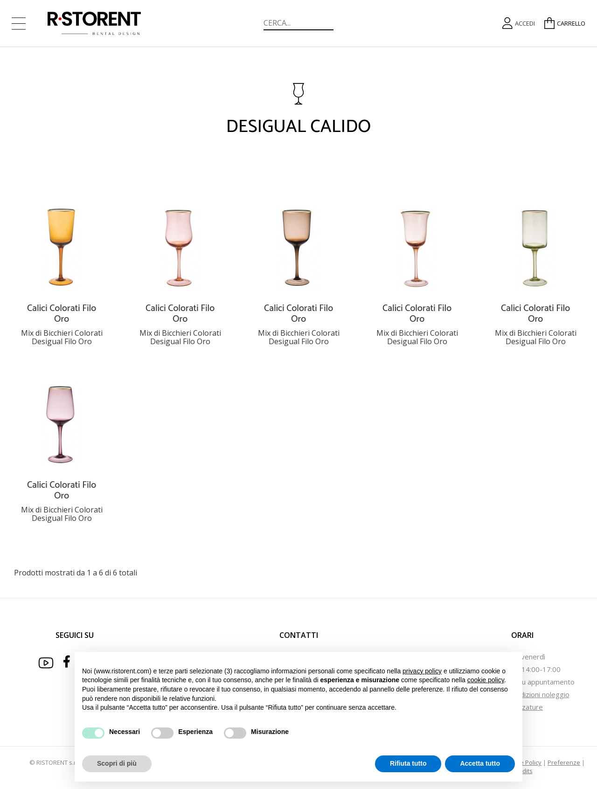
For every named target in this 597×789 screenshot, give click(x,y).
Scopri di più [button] (117, 763)
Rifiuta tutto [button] (408, 763)
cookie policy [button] (485, 680)
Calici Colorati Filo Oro (61, 314)
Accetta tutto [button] (480, 763)
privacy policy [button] (422, 671)
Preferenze (564, 762)
